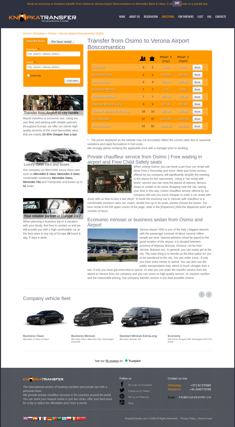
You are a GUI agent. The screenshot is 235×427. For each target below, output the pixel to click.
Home (122, 16)
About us (134, 16)
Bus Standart (101, 119)
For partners (186, 16)
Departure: (33, 49)
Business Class (102, 74)
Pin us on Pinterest (138, 397)
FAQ (209, 16)
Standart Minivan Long (107, 104)
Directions (168, 16)
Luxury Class (101, 82)
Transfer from (35, 41)
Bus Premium (101, 126)
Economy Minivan (104, 89)
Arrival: (31, 62)
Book (197, 67)
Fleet (200, 16)
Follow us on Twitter (139, 391)
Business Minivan (104, 96)
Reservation (151, 16)
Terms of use (205, 418)
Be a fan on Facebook (140, 385)
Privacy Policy (188, 418)
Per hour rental (61, 41)
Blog (130, 403)
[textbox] (53, 53)
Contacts (220, 16)
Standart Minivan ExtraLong (110, 111)
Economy (98, 67)
